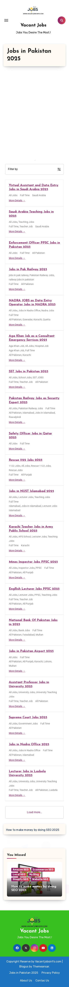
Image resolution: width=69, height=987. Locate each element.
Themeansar (41, 966)
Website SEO (40, 879)
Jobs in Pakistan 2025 (23, 972)
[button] (34, 169)
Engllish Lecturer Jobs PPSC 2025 (34, 589)
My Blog (34, 874)
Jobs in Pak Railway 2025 (28, 269)
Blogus (23, 966)
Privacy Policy (51, 972)
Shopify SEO (20, 879)
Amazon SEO (21, 869)
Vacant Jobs (33, 25)
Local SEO (19, 874)
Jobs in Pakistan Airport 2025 (31, 651)
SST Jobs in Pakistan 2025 (28, 371)
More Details (17, 200)
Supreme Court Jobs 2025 (28, 717)
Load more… (34, 812)
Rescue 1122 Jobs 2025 (25, 460)
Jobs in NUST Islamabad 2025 (31, 491)
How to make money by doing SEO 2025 (32, 829)
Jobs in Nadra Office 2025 (29, 744)
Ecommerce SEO (43, 869)
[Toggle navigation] (6, 20)
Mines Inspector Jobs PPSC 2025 (33, 562)
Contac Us (42, 980)
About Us (26, 980)
